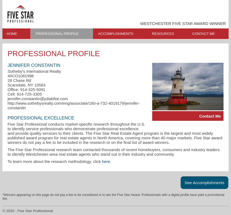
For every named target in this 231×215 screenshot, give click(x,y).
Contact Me (210, 116)
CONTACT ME (203, 34)
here (106, 161)
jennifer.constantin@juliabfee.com (38, 98)
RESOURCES (163, 34)
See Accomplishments (204, 182)
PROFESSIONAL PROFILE (57, 34)
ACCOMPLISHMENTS (115, 34)
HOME (12, 34)
